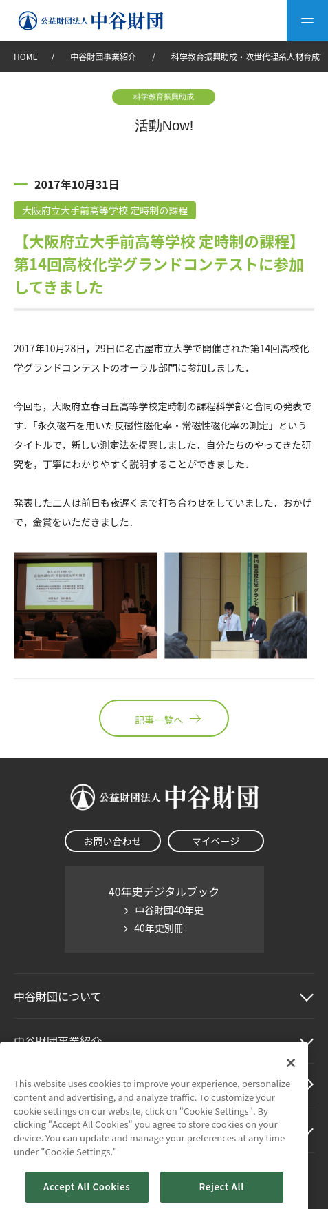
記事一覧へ (164, 718)
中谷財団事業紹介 (104, 56)
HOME (25, 56)
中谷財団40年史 (169, 910)
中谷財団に (58, 996)
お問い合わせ (113, 841)
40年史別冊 (159, 928)
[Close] (291, 1088)
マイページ (216, 841)
